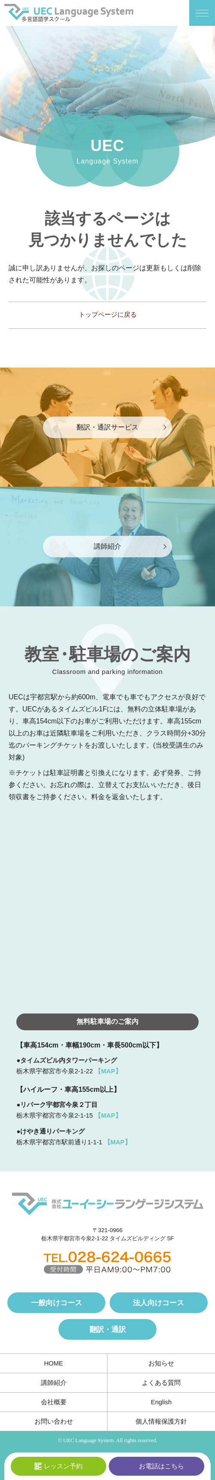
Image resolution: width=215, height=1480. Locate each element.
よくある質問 (161, 1382)
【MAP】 (108, 1071)
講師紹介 (54, 1382)
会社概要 (54, 1402)
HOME (53, 1363)
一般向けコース (56, 1302)
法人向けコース (158, 1302)
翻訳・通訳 (107, 1329)
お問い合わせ (53, 1421)
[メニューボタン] (202, 13)
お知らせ (161, 1363)
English (161, 1402)
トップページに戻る (108, 314)
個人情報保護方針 (161, 1421)
